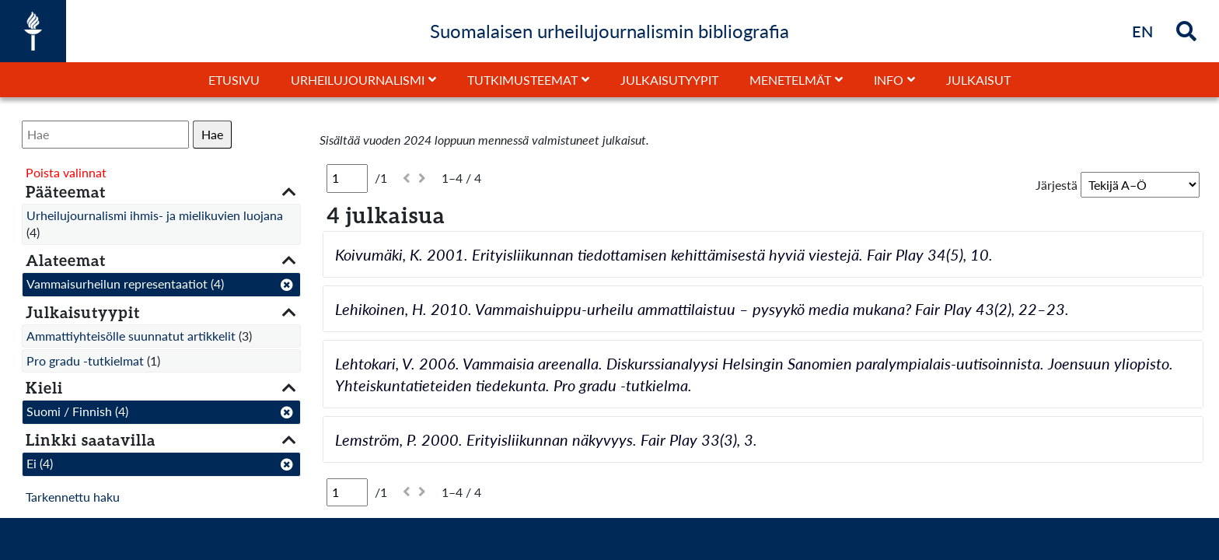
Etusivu (234, 79)
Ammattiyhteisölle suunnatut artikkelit (131, 335)
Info (888, 79)
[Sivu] (347, 178)
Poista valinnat (66, 172)
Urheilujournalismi (357, 79)
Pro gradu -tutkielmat (85, 360)
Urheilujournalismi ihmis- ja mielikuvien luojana (154, 215)
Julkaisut (978, 79)
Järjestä (1057, 184)
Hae (212, 134)
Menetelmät (790, 79)
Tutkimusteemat (522, 79)
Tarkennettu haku (73, 496)
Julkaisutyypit (669, 79)
